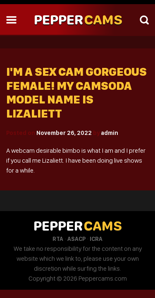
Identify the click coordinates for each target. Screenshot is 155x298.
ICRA (96, 239)
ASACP (76, 239)
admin (109, 133)
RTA (57, 239)
